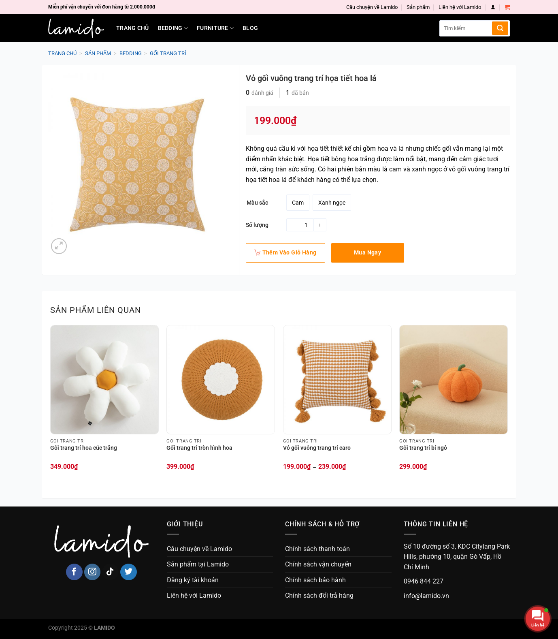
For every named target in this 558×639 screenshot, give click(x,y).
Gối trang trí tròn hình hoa (199, 448)
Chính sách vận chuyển (318, 564)
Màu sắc (257, 203)
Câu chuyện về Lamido (372, 7)
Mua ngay (367, 252)
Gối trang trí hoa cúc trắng (83, 448)
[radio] (297, 202)
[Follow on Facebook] (74, 572)
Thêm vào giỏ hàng (285, 252)
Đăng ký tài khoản (193, 580)
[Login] (493, 7)
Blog (250, 28)
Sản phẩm (418, 7)
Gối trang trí (168, 53)
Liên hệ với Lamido (460, 7)
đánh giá (259, 93)
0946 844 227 (423, 581)
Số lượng (257, 225)
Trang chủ (132, 28)
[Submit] (500, 28)
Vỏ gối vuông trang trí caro (317, 448)
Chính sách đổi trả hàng (319, 595)
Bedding (173, 28)
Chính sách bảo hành (315, 580)
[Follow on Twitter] (128, 572)
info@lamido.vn (426, 596)
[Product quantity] (306, 224)
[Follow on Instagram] (92, 572)
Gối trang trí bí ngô (423, 448)
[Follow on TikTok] (110, 572)
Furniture (215, 28)
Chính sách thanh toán (317, 549)
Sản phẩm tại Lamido (198, 564)
